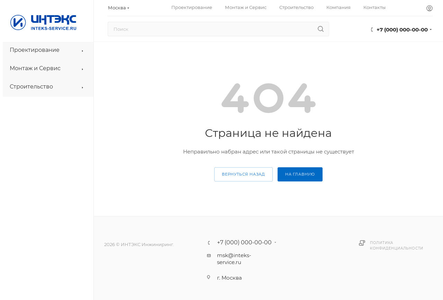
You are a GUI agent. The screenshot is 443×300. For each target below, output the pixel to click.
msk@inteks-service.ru (234, 258)
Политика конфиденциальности (396, 246)
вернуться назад (243, 174)
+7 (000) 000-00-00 (402, 29)
